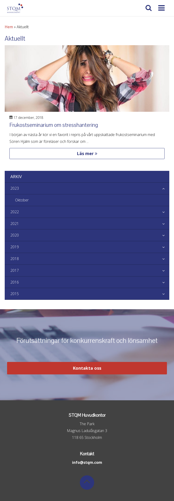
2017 (89, 270)
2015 (89, 293)
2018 (89, 258)
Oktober (22, 200)
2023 (89, 188)
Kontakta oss (87, 368)
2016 (89, 282)
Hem (9, 26)
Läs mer (87, 153)
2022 (89, 212)
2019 (89, 247)
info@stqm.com (87, 462)
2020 (89, 235)
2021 (89, 223)
